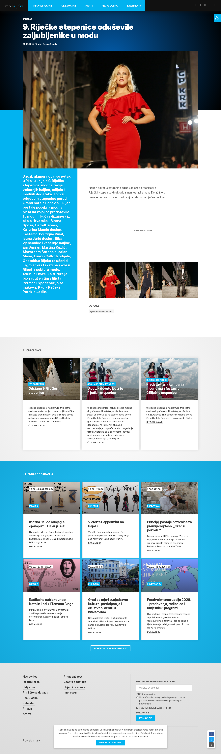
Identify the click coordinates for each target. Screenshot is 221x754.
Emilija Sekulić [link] (50, 44)
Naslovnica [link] (30, 676)
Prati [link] (89, 5)
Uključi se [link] (69, 5)
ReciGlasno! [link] (31, 698)
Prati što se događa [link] (35, 692)
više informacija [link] (140, 736)
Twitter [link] (196, 5)
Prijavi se (142, 712)
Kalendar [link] (134, 5)
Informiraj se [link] (43, 5)
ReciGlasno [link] (110, 5)
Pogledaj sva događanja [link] (110, 648)
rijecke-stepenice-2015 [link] (101, 311)
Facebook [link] (191, 5)
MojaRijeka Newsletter (153, 707)
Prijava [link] (27, 708)
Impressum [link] (71, 692)
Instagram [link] (206, 5)
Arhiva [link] (27, 714)
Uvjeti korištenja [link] (74, 687)
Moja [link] (14, 6)
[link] (217, 18)
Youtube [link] (201, 5)
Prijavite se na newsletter (155, 681)
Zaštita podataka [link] (75, 682)
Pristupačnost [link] (73, 676)
